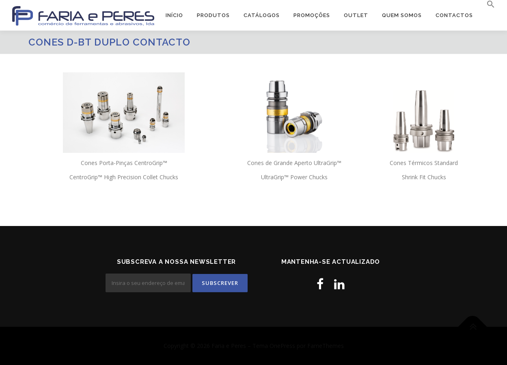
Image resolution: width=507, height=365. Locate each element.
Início (174, 15)
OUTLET (356, 15)
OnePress (282, 346)
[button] (487, 4)
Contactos (454, 15)
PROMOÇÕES (311, 15)
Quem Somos (402, 15)
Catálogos (262, 15)
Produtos (213, 15)
